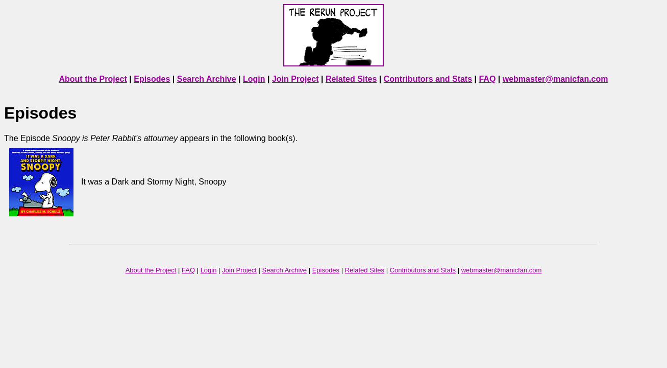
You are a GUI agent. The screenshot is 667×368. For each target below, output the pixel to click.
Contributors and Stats (428, 79)
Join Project (295, 79)
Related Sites (351, 79)
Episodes (152, 79)
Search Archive (206, 79)
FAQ (487, 79)
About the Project (93, 79)
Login (254, 79)
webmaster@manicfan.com (555, 79)
